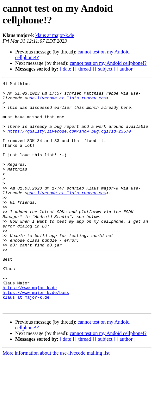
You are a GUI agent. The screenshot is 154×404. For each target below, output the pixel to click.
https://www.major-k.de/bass (36, 335)
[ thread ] (84, 68)
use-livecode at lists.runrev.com (66, 101)
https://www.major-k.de (30, 329)
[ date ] (67, 68)
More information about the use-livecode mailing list (56, 398)
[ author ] (126, 68)
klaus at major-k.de (54, 35)
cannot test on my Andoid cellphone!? (108, 63)
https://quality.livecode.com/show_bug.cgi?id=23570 (69, 141)
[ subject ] (105, 68)
